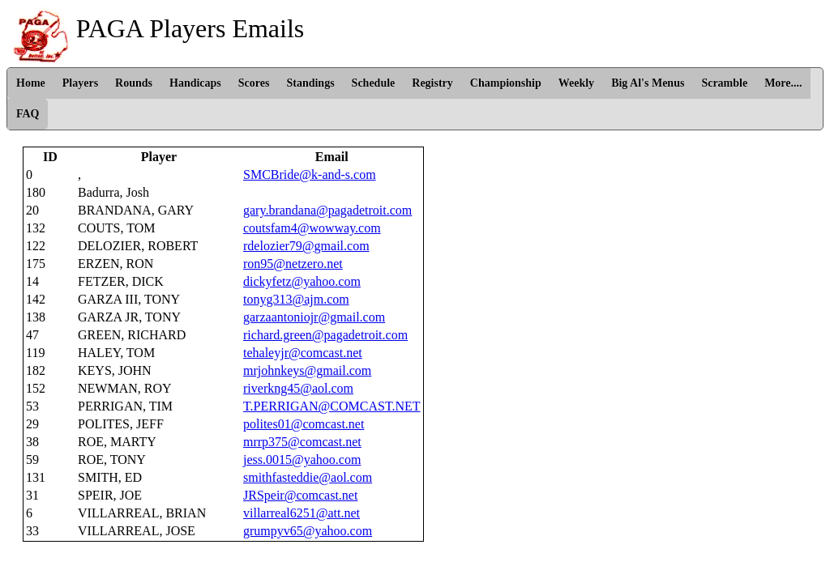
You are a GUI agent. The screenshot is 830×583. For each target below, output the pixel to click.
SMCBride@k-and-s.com (309, 174)
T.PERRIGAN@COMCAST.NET (332, 406)
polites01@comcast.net (303, 424)
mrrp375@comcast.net (302, 442)
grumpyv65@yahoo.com (307, 531)
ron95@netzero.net (293, 263)
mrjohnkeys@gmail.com (307, 370)
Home (30, 83)
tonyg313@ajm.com (296, 299)
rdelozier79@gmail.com (306, 246)
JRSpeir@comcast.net (300, 495)
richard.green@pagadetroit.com (325, 335)
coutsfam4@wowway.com (312, 228)
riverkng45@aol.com (298, 388)
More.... (783, 83)
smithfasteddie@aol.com (307, 477)
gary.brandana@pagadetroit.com (327, 210)
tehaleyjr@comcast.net (302, 353)
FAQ (28, 114)
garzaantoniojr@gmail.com (314, 317)
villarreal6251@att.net (301, 513)
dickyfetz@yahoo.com (302, 281)
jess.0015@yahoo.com (302, 459)
